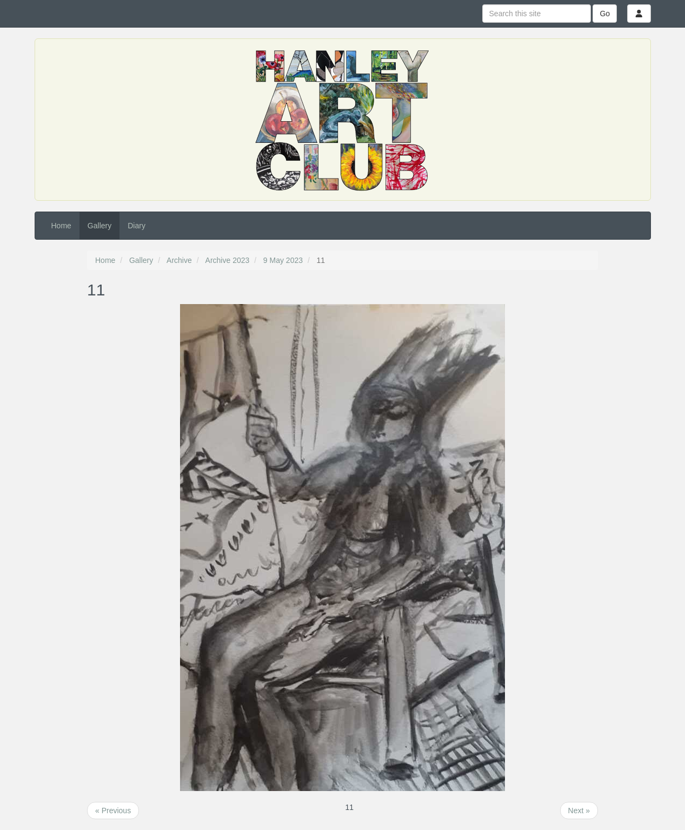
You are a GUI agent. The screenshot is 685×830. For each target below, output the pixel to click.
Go (605, 13)
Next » (579, 810)
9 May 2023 (283, 260)
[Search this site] (536, 13)
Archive (179, 260)
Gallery (99, 225)
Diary (136, 225)
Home (61, 225)
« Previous (113, 810)
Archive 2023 (227, 260)
